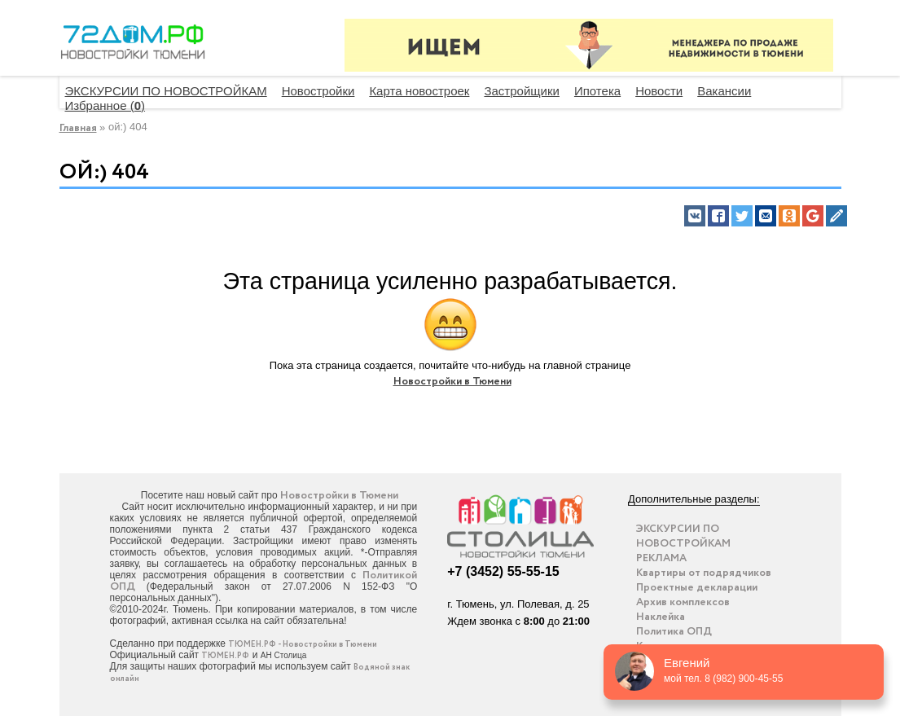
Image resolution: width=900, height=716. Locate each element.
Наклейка (660, 617)
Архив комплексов (683, 602)
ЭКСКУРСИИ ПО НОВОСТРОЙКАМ (166, 91)
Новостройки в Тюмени (452, 381)
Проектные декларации (696, 587)
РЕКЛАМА (661, 558)
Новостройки (318, 91)
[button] (694, 215)
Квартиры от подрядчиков (703, 573)
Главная (78, 128)
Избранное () (105, 105)
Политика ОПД (674, 631)
